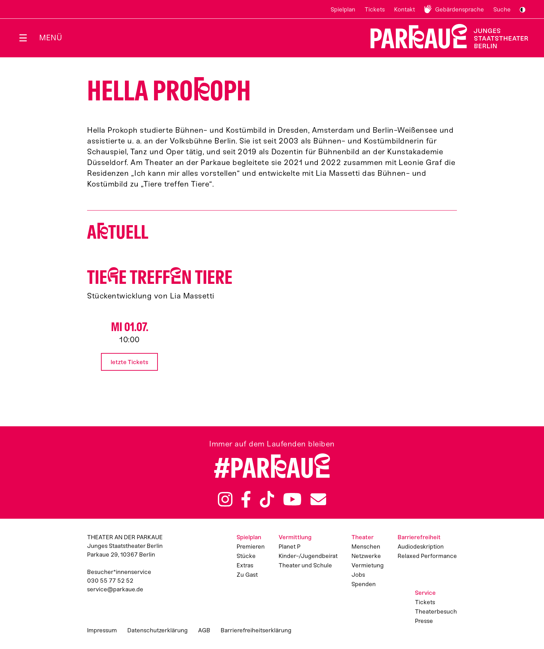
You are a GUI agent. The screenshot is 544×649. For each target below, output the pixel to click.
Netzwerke (366, 555)
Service (425, 592)
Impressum (102, 630)
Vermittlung (295, 537)
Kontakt (404, 9)
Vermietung (367, 565)
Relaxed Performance (427, 555)
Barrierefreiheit (419, 537)
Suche (502, 9)
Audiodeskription (421, 546)
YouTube (292, 499)
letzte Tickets (129, 362)
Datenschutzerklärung (157, 630)
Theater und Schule (305, 565)
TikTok (267, 499)
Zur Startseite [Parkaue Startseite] (445, 36)
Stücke (246, 555)
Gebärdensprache (459, 9)
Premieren (251, 546)
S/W (522, 9)
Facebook (245, 499)
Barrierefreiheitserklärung (256, 630)
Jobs (358, 574)
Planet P (289, 546)
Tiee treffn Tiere (159, 277)
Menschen (365, 546)
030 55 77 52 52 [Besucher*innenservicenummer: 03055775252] (110, 580)
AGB (204, 630)
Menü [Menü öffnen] (50, 37)
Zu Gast (247, 574)
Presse (424, 620)
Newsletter (318, 499)
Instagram (225, 499)
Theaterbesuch (436, 611)
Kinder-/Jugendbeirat (308, 555)
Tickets (375, 9)
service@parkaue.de (115, 589)
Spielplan (343, 9)
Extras (245, 565)
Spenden (363, 584)
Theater (362, 537)
